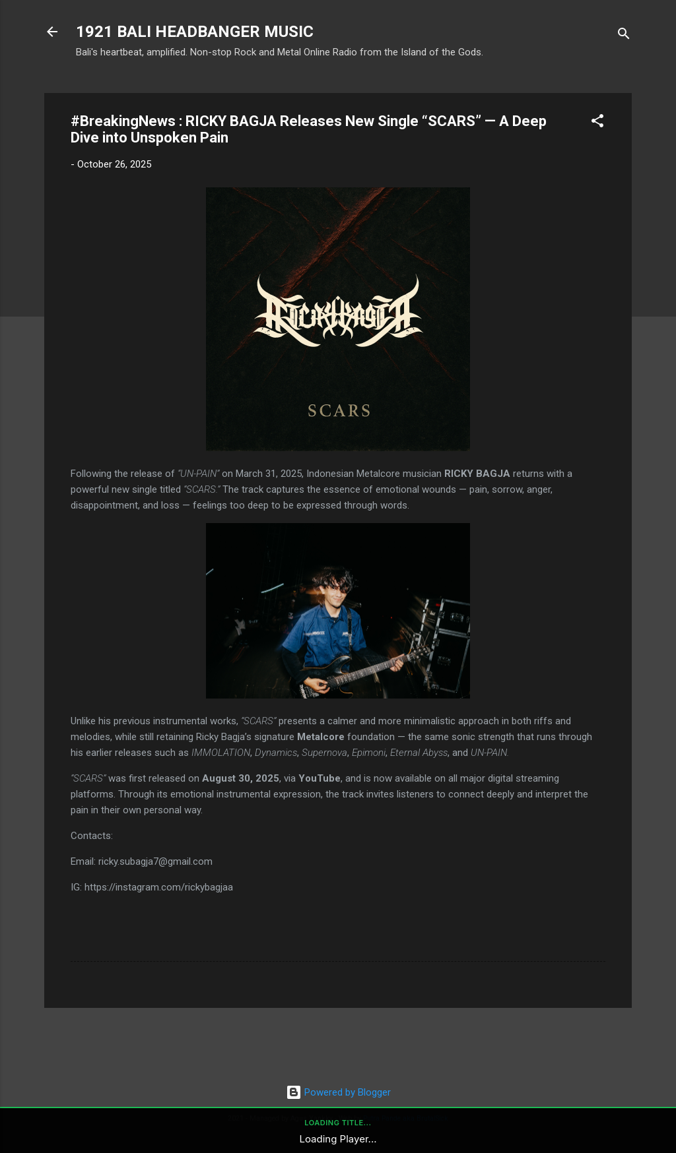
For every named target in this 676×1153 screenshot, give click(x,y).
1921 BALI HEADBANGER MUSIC (195, 31)
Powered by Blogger (338, 1092)
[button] (597, 123)
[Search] (624, 36)
